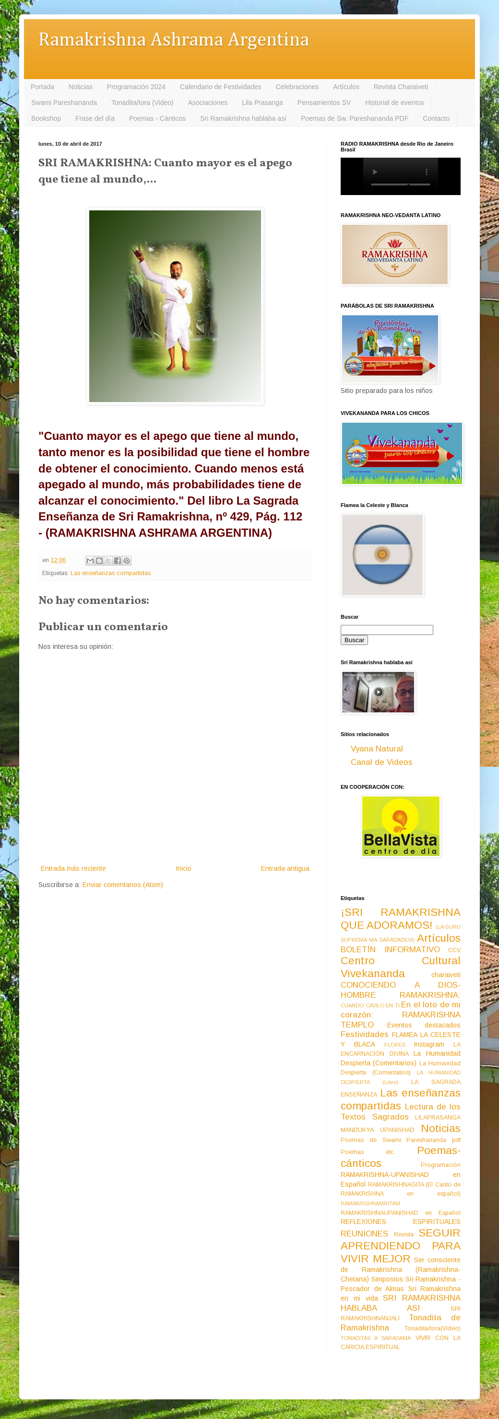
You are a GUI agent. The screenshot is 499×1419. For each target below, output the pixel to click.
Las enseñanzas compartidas (111, 573)
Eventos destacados (424, 1025)
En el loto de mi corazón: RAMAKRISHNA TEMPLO (401, 1014)
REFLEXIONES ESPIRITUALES (401, 1221)
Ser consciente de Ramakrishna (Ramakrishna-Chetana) (401, 1269)
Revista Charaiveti (401, 87)
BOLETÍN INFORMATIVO (390, 949)
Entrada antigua (285, 868)
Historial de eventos (394, 102)
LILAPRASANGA (438, 1117)
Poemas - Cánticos (157, 118)
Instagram (429, 1044)
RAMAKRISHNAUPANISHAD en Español (401, 1213)
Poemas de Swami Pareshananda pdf (401, 1140)
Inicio (183, 868)
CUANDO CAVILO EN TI (370, 1005)
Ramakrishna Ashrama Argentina (173, 40)
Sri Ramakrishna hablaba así (243, 118)
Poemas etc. (368, 1152)
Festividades (365, 1034)
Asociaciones (208, 102)
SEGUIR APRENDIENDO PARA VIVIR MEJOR (401, 1246)
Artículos (346, 87)
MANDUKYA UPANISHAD (378, 1130)
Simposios (387, 1279)
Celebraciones (297, 87)
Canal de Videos (382, 762)
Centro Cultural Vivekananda (401, 967)
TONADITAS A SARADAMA (376, 1338)
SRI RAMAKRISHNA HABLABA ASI (401, 1303)
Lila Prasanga (262, 102)
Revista (404, 1234)
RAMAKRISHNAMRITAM (370, 1203)
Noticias (81, 87)
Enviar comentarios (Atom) (123, 884)
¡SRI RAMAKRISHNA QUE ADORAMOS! (401, 918)
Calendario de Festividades (220, 87)
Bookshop (46, 118)
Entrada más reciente (73, 868)
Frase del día (95, 118)
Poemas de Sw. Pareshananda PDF (354, 118)
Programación (441, 1165)
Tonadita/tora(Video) (432, 1328)
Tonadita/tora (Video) (142, 102)
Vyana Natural (377, 748)
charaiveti (446, 975)
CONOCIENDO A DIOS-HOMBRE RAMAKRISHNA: (401, 990)
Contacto (436, 118)
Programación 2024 (136, 87)
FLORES (394, 1045)
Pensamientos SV (324, 102)
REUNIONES (364, 1233)
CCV (454, 950)
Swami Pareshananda (64, 102)
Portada (42, 87)
